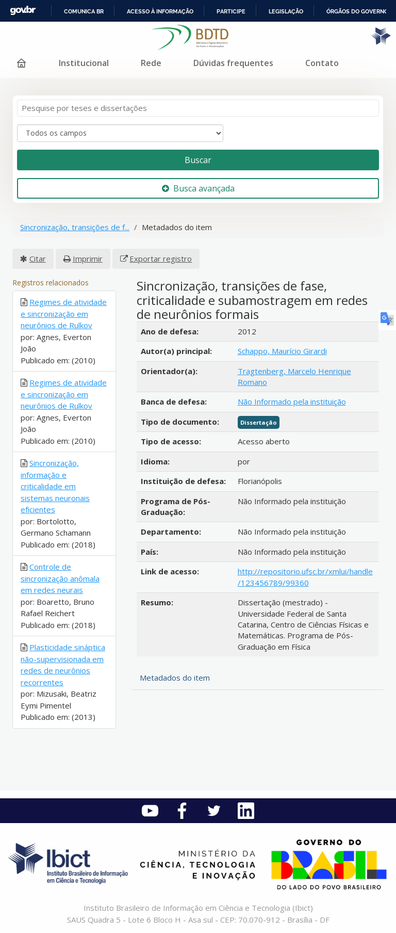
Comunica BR (84, 11)
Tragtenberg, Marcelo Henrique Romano (294, 376)
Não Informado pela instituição (292, 401)
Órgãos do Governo (357, 11)
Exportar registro (160, 258)
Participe (231, 11)
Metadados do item (175, 677)
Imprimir (88, 258)
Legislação (286, 11)
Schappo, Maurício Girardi (282, 351)
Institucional (84, 63)
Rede (151, 63)
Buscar (198, 160)
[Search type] (120, 133)
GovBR (23, 10)
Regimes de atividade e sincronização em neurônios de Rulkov (64, 313)
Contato (322, 63)
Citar (37, 258)
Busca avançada (198, 188)
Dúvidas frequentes (233, 63)
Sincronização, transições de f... (74, 227)
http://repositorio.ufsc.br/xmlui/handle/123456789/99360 (305, 576)
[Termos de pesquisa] (198, 108)
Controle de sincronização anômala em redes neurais (60, 578)
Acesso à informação (160, 11)
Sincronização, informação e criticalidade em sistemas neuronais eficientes (55, 486)
